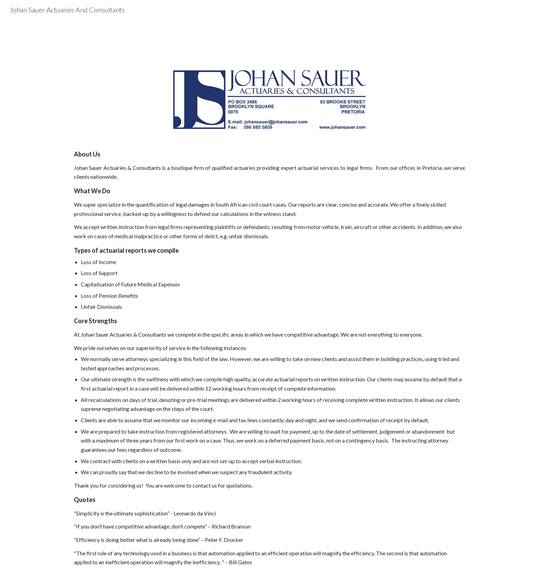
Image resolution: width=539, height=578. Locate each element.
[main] (269, 358)
